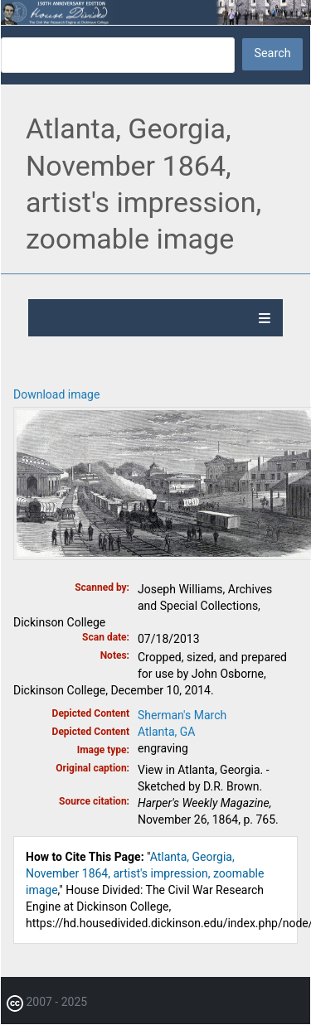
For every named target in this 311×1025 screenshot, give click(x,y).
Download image (56, 394)
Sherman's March (182, 715)
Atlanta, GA (166, 731)
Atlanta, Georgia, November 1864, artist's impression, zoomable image (145, 873)
